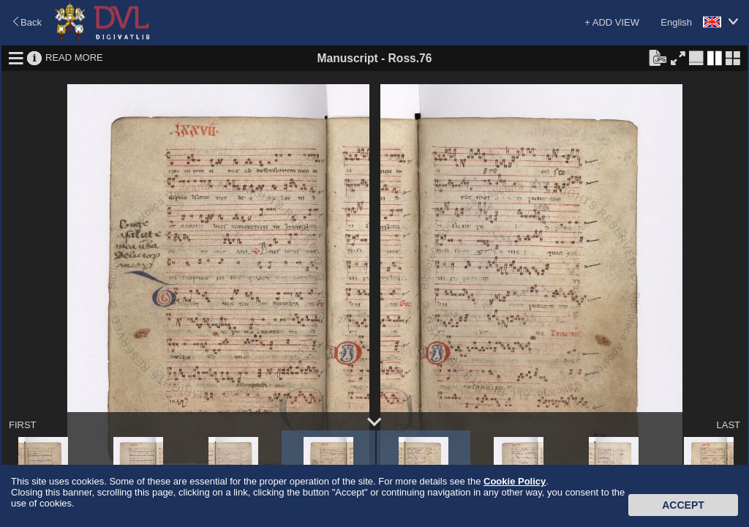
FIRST (23, 424)
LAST (728, 424)
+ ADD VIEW (611, 22)
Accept (683, 505)
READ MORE (74, 57)
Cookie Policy (514, 481)
